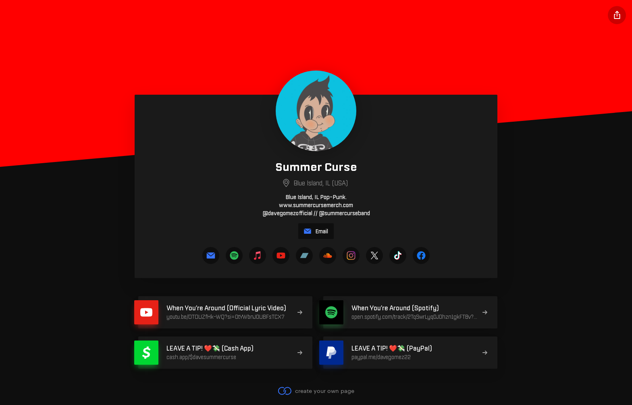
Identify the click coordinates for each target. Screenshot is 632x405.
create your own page (316, 391)
